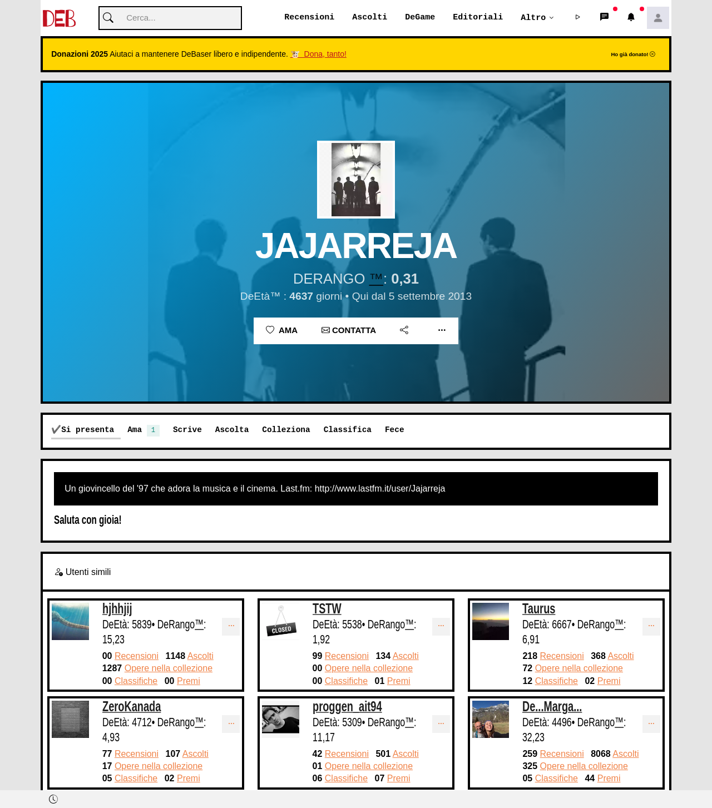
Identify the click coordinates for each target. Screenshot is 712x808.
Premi (188, 681)
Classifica (348, 430)
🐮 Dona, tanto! (318, 54)
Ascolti (369, 17)
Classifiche (136, 681)
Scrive (187, 430)
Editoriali (478, 17)
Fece (394, 430)
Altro (533, 17)
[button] (578, 18)
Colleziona (286, 430)
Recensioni (309, 17)
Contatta (349, 330)
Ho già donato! (633, 55)
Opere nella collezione (168, 668)
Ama (282, 330)
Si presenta (87, 430)
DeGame (420, 17)
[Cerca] (170, 19)
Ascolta (232, 430)
